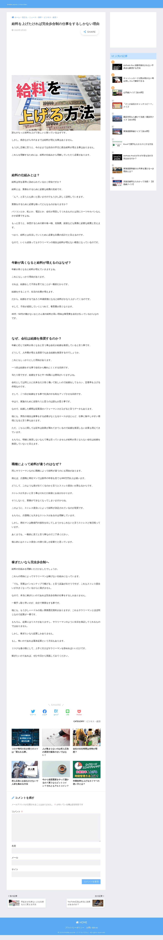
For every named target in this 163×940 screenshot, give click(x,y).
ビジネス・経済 (93, 721)
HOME (81, 927)
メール (15, 861)
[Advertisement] (56, 55)
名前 (14, 850)
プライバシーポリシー (74, 933)
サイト (15, 873)
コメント (17, 815)
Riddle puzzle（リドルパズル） (30, 4)
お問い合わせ (92, 933)
